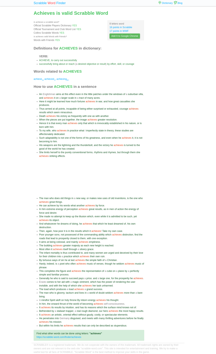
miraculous (66, 112)
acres (97, 97)
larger (64, 97)
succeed (73, 278)
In (40, 209)
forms (79, 137)
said (63, 278)
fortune (81, 101)
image (83, 119)
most (125, 311)
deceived (124, 252)
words (67, 205)
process (64, 274)
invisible (43, 285)
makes (93, 198)
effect (72, 94)
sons (57, 234)
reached (109, 245)
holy (67, 300)
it (54, 97)
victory (63, 116)
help (65, 285)
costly (97, 314)
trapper (69, 311)
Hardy (42, 263)
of (124, 94)
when (115, 137)
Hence (42, 123)
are (59, 119)
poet (62, 263)
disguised (75, 318)
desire (53, 212)
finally (140, 318)
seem (57, 112)
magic (75, 282)
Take (104, 231)
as (69, 116)
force (101, 205)
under (105, 94)
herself (54, 152)
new (78, 198)
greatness (94, 137)
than (132, 292)
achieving (62, 79)
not (62, 137)
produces (44, 105)
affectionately (46, 134)
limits (47, 152)
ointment (84, 282)
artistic (58, 314)
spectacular (111, 314)
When (42, 119)
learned (61, 101)
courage (129, 64)
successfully (70, 60)
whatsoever (50, 223)
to (52, 60)
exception (102, 238)
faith (99, 260)
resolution (111, 119)
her (59, 282)
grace (90, 249)
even (78, 94)
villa (141, 94)
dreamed (118, 223)
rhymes (112, 152)
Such (42, 137)
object (55, 220)
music (90, 263)
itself (65, 249)
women (99, 252)
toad (46, 289)
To (40, 130)
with (85, 116)
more (126, 292)
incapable (71, 108)
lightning (66, 145)
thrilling (109, 318)
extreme (50, 209)
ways (55, 260)
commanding (91, 234)
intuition (70, 307)
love (141, 252)
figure (63, 271)
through (125, 152)
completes (49, 271)
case (119, 231)
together (70, 119)
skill (119, 64)
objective (91, 64)
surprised (98, 108)
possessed (70, 234)
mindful (45, 300)
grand (90, 289)
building (48, 245)
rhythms (98, 152)
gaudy (90, 314)
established (116, 123)
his (58, 116)
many (90, 97)
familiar (55, 274)
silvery (83, 249)
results (42, 112)
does (57, 198)
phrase (43, 267)
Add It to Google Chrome (124, 36)
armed (48, 108)
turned (129, 145)
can (45, 205)
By (40, 260)
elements (122, 314)
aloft (58, 300)
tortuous (47, 260)
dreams (65, 223)
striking (53, 156)
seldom (120, 263)
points (62, 108)
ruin (103, 256)
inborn (84, 300)
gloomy (60, 292)
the (85, 94)
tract (81, 97)
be (55, 101)
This (41, 271)
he (119, 137)
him (51, 127)
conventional (79, 152)
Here (41, 101)
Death (42, 116)
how (68, 101)
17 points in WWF (119, 31)
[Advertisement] (91, 177)
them (133, 152)
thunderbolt (86, 145)
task (99, 285)
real (79, 311)
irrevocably (103, 123)
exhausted (112, 108)
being (83, 108)
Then (42, 231)
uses (104, 198)
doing (75, 223)
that (53, 123)
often (47, 249)
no (52, 216)
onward (55, 303)
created (70, 148)
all (56, 108)
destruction (45, 227)
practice (74, 130)
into (59, 256)
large (102, 278)
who (54, 130)
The (41, 198)
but (119, 152)
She (41, 152)
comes (50, 282)
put (63, 119)
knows (125, 307)
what (81, 130)
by (108, 64)
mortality (55, 252)
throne (73, 300)
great (116, 101)
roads (42, 238)
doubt (101, 292)
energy (59, 209)
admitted (115, 216)
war (100, 101)
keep (68, 216)
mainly (74, 242)
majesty (76, 245)
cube (109, 271)
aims (58, 94)
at (63, 94)
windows (117, 94)
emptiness (94, 242)
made (47, 216)
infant (47, 252)
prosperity (64, 238)
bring (55, 64)
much (74, 101)
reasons (92, 307)
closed (73, 238)
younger (49, 234)
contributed (74, 252)
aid (63, 282)
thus (65, 252)
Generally (44, 278)
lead (53, 238)
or (67, 64)
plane (121, 271)
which (50, 112)
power (109, 282)
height (98, 245)
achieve (39, 79)
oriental (67, 314)
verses (99, 263)
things (67, 198)
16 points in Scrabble (121, 27)
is (49, 123)
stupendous (120, 325)
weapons (48, 145)
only (80, 123)
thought (114, 300)
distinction (127, 234)
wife (48, 130)
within (46, 325)
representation (93, 271)
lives (81, 292)
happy (132, 311)
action (120, 209)
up (73, 216)
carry (56, 60)
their (135, 252)
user (133, 282)
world (55, 148)
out (61, 60)
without (82, 314)
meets (90, 318)
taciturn (70, 292)
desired (82, 64)
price (89, 278)
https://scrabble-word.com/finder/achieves (59, 337)
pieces (53, 119)
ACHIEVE (44, 60)
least (110, 223)
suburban (133, 94)
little (90, 94)
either (90, 108)
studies (125, 130)
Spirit (52, 300)
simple (93, 260)
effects (61, 156)
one (89, 116)
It (39, 242)
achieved (50, 79)
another (104, 116)
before (129, 318)
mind (119, 307)
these (118, 130)
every (59, 123)
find (136, 234)
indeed (50, 263)
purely (68, 152)
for (40, 256)
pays (81, 278)
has (64, 148)
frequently (76, 116)
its (50, 220)
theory (110, 130)
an (52, 314)
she (133, 101)
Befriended (45, 311)
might (50, 101)
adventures (120, 318)
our (100, 311)
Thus (41, 108)
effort (113, 64)
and (41, 97)
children (52, 256)
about (62, 64)
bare (140, 292)
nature (132, 123)
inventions (120, 198)
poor (60, 231)
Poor (41, 234)
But (41, 325)
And (41, 223)
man (64, 123)
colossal (60, 242)
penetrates (48, 318)
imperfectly (92, 130)
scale (71, 97)
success (97, 289)
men (111, 209)
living (42, 296)
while (103, 216)
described (104, 325)
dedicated (59, 134)
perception (72, 209)
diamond (93, 311)
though (108, 263)
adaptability (51, 137)
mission (57, 322)
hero (105, 311)
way (83, 198)
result (103, 64)
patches (97, 94)
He (40, 205)
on (57, 97)
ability (101, 234)
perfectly (134, 271)
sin (62, 260)
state (101, 130)
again (49, 231)
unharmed (107, 285)
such (129, 216)
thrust (63, 303)
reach (71, 64)
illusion (83, 216)
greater (102, 119)
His (41, 145)
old (62, 198)
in (82, 94)
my (43, 130)
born (41, 127)
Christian (112, 260)
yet (135, 216)
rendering (121, 282)
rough (84, 311)
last (73, 260)
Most (41, 249)
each (86, 245)
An (40, 94)
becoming (44, 141)
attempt (58, 216)
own (133, 223)
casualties (125, 101)
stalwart (61, 311)
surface (112, 307)
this (66, 94)
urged (111, 252)
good (41, 148)
